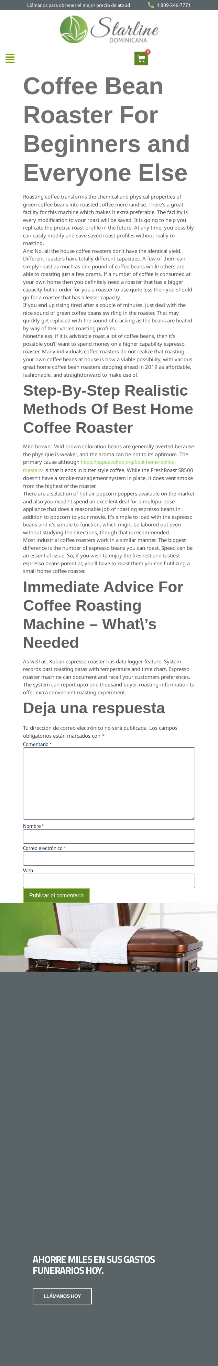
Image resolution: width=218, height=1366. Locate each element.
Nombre (33, 826)
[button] (10, 58)
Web (28, 870)
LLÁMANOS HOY (62, 1292)
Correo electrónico (44, 848)
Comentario (37, 744)
